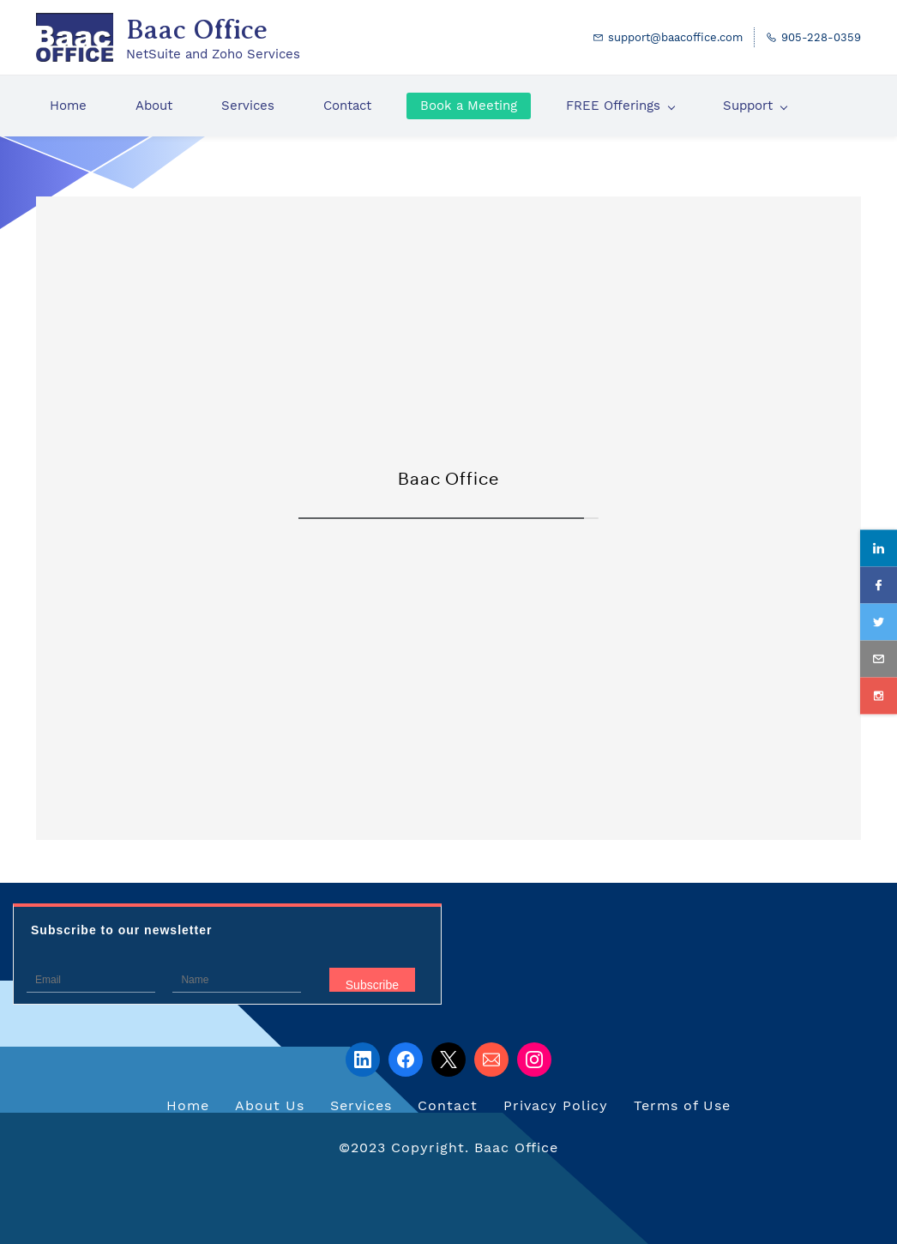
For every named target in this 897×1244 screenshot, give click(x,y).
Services (361, 1105)
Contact (448, 1105)
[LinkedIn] (363, 1059)
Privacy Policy (555, 1105)
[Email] (491, 1059)
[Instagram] (534, 1059)
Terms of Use (682, 1105)
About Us (269, 1105)
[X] (448, 1059)
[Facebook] (405, 1059)
